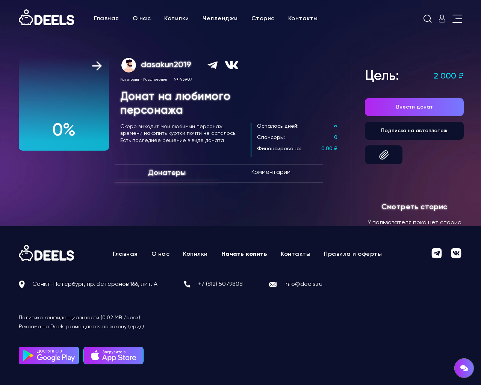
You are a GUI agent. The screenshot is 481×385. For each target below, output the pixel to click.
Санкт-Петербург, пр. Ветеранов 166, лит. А (94, 284)
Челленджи (220, 19)
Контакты (303, 19)
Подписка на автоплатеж (414, 130)
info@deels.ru (303, 284)
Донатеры (167, 173)
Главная (106, 19)
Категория (129, 80)
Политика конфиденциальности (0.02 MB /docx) (79, 317)
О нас (142, 19)
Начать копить (244, 254)
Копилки (176, 19)
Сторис (263, 19)
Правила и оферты (353, 254)
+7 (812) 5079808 (220, 284)
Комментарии (270, 172)
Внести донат (414, 107)
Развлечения (155, 80)
